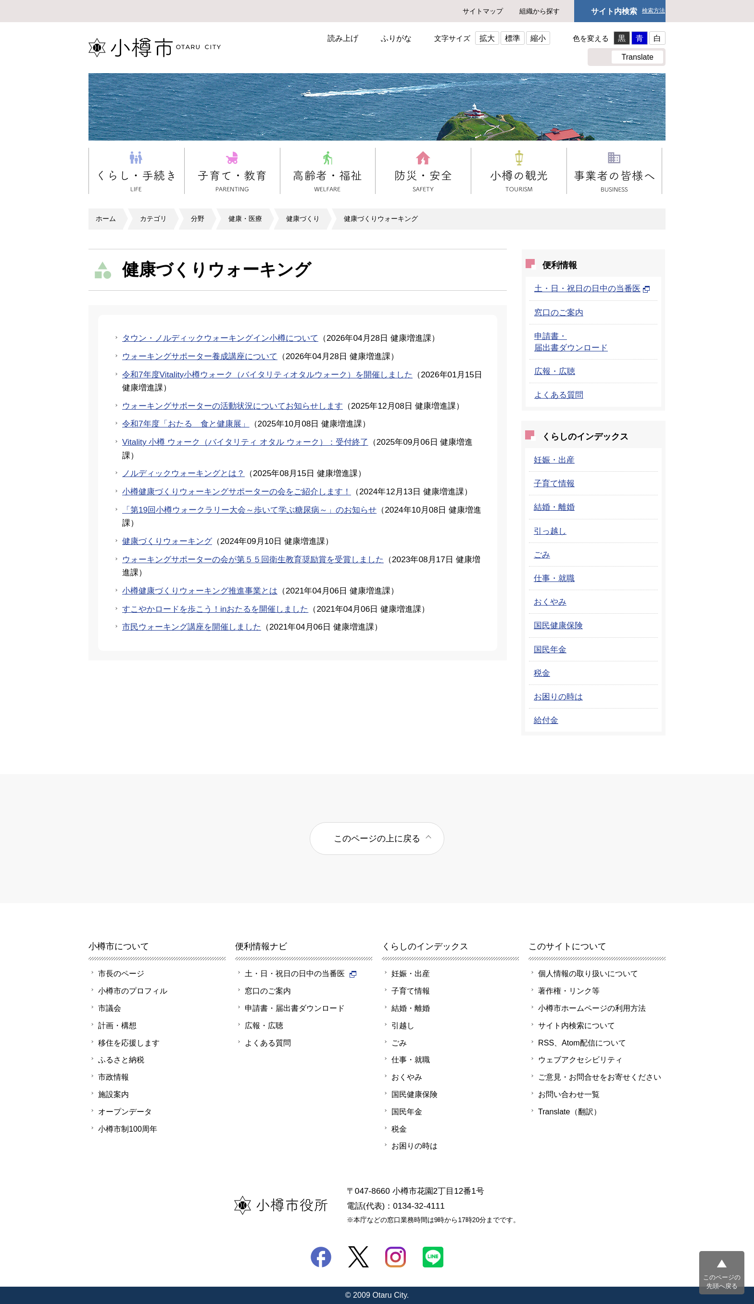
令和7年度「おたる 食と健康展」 (186, 423)
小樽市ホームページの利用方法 (592, 1008)
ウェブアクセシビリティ (580, 1059)
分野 (197, 218)
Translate (637, 56)
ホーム (106, 218)
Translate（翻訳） (569, 1111)
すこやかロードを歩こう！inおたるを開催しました (215, 609)
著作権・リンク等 (569, 990)
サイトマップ (483, 11)
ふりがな (396, 38)
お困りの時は (558, 696)
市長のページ (121, 973)
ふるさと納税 (121, 1059)
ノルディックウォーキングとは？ (183, 473)
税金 (542, 673)
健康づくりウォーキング (381, 218)
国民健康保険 (558, 625)
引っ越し (550, 531)
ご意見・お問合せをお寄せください (599, 1076)
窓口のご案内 (558, 312)
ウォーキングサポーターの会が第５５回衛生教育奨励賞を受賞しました (253, 559)
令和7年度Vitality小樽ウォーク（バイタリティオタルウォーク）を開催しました (267, 374)
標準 (512, 38)
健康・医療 (245, 218)
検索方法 (653, 10)
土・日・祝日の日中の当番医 (592, 288)
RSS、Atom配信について (582, 1042)
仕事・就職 (554, 578)
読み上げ (342, 38)
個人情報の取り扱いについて (588, 973)
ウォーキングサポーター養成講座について (199, 356)
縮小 (538, 38)
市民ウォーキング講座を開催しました (191, 627)
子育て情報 (554, 483)
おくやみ (550, 602)
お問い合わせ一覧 (569, 1094)
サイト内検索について (576, 1025)
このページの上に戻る (377, 838)
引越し (403, 1025)
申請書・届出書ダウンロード (295, 1008)
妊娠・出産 (554, 460)
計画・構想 (117, 1025)
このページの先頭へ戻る (722, 1282)
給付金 (546, 720)
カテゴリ (153, 218)
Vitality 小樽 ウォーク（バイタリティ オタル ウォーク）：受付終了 (245, 442)
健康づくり (303, 218)
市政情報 (113, 1076)
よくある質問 (558, 395)
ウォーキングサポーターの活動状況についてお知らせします (232, 406)
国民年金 (550, 649)
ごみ (542, 554)
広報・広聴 (554, 371)
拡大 (487, 38)
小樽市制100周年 (127, 1128)
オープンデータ (125, 1111)
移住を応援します (129, 1042)
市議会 (109, 1008)
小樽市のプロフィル (132, 990)
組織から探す (539, 11)
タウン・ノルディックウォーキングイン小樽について (220, 338)
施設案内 (113, 1094)
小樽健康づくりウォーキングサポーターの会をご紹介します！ (236, 491)
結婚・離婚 (554, 507)
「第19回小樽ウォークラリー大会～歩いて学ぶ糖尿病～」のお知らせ (249, 510)
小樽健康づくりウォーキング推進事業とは (199, 590)
